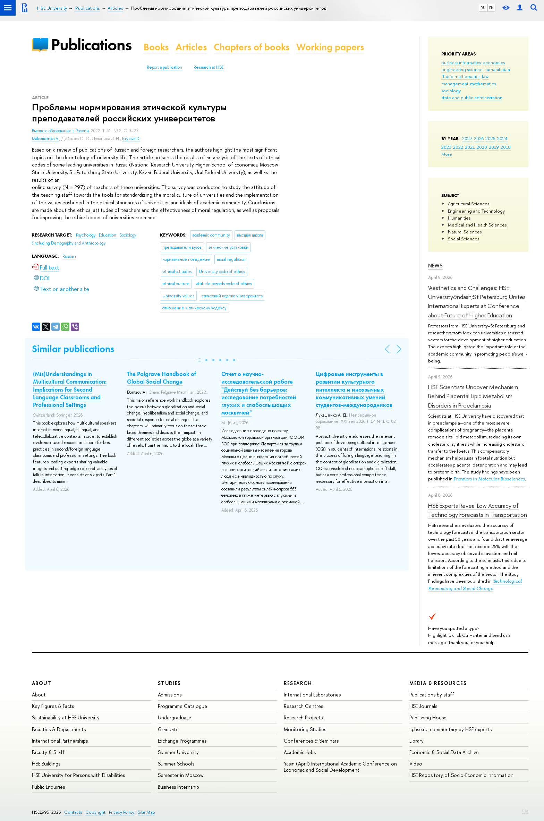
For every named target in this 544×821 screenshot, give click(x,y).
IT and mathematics (460, 76)
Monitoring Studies (305, 729)
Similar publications (73, 349)
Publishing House (428, 717)
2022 (458, 147)
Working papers (330, 47)
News (435, 265)
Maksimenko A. (45, 139)
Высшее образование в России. (61, 131)
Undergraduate (174, 717)
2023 (446, 147)
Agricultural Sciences (468, 203)
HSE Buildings (46, 763)
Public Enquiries (48, 787)
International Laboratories (312, 694)
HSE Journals (423, 706)
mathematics (483, 83)
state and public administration (471, 97)
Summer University (178, 752)
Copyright (95, 812)
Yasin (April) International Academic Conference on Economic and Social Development (340, 766)
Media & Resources (438, 683)
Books (156, 47)
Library (416, 740)
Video (415, 763)
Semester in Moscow (181, 775)
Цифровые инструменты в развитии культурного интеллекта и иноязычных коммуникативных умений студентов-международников (354, 389)
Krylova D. (131, 139)
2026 (479, 138)
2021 (470, 147)
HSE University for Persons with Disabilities (78, 775)
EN (491, 7)
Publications (91, 44)
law (485, 76)
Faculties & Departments (59, 729)
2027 (467, 138)
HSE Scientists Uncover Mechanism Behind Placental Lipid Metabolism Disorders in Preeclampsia (473, 396)
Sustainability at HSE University (66, 717)
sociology (451, 90)
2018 (506, 147)
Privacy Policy (121, 812)
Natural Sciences (465, 232)
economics (494, 62)
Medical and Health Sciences (477, 225)
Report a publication (164, 67)
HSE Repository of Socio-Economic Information (461, 775)
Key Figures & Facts (53, 706)
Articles (191, 47)
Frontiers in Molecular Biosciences (489, 479)
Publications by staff (431, 694)
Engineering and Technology (476, 211)
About (41, 683)
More (446, 154)
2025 (490, 138)
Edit (525, 811)
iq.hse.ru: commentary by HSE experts (450, 729)
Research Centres (303, 706)
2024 (502, 138)
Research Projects (303, 717)
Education (108, 235)
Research (298, 683)
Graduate (168, 729)
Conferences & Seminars (311, 740)
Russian (69, 256)
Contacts (73, 812)
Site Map (146, 812)
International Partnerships (60, 740)
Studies (169, 683)
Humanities (459, 218)
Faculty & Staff (48, 752)
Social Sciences (463, 239)
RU (483, 7)
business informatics (461, 62)
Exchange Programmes (182, 740)
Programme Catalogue (182, 706)
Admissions (169, 694)
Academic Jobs (300, 752)
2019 (494, 147)
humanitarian (497, 69)
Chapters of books (251, 47)
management (454, 83)
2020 (482, 147)
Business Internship (178, 787)
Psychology (86, 235)
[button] (199, 360)
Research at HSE (209, 67)
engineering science (462, 69)
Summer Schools (176, 763)
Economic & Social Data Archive (444, 752)
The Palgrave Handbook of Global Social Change (161, 377)
